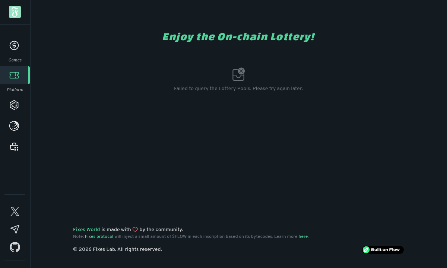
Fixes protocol (99, 237)
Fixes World (86, 230)
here (303, 237)
